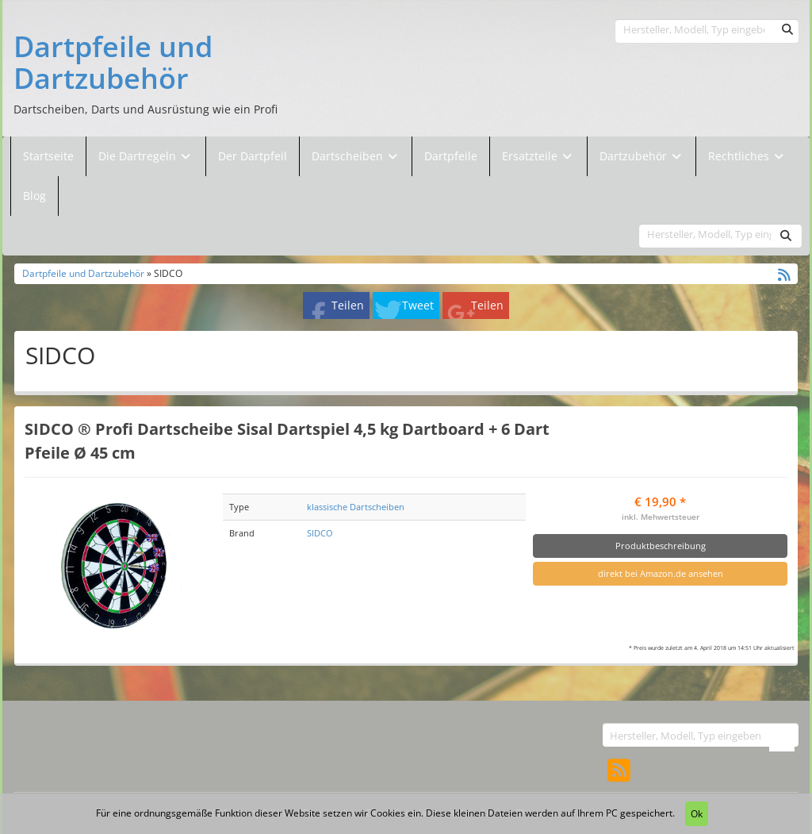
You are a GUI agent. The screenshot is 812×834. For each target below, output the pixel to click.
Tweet (418, 305)
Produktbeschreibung (660, 546)
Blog (34, 195)
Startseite (48, 155)
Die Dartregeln (145, 155)
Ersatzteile (531, 155)
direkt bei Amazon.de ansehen (660, 573)
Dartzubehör (634, 155)
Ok (697, 814)
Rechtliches (747, 155)
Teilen (347, 305)
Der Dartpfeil (252, 155)
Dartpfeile (450, 155)
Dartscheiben (349, 155)
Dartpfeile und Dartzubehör (113, 62)
